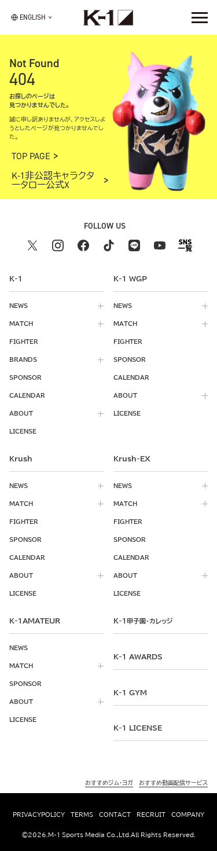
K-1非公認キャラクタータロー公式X (53, 180)
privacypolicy (39, 814)
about (21, 413)
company (187, 814)
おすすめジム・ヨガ (109, 783)
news (18, 306)
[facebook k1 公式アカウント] (83, 245)
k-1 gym (130, 692)
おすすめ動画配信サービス (173, 783)
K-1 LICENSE (137, 727)
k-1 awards (138, 656)
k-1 (142, 620)
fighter (23, 341)
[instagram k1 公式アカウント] (57, 245)
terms (82, 814)
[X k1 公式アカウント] (32, 245)
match (21, 324)
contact (115, 814)
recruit (151, 814)
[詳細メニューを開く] (199, 17)
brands (23, 359)
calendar (27, 395)
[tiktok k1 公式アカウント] (108, 245)
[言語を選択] (28, 17)
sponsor (25, 377)
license (22, 431)
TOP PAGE (31, 156)
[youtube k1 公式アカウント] (159, 245)
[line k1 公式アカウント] (134, 245)
